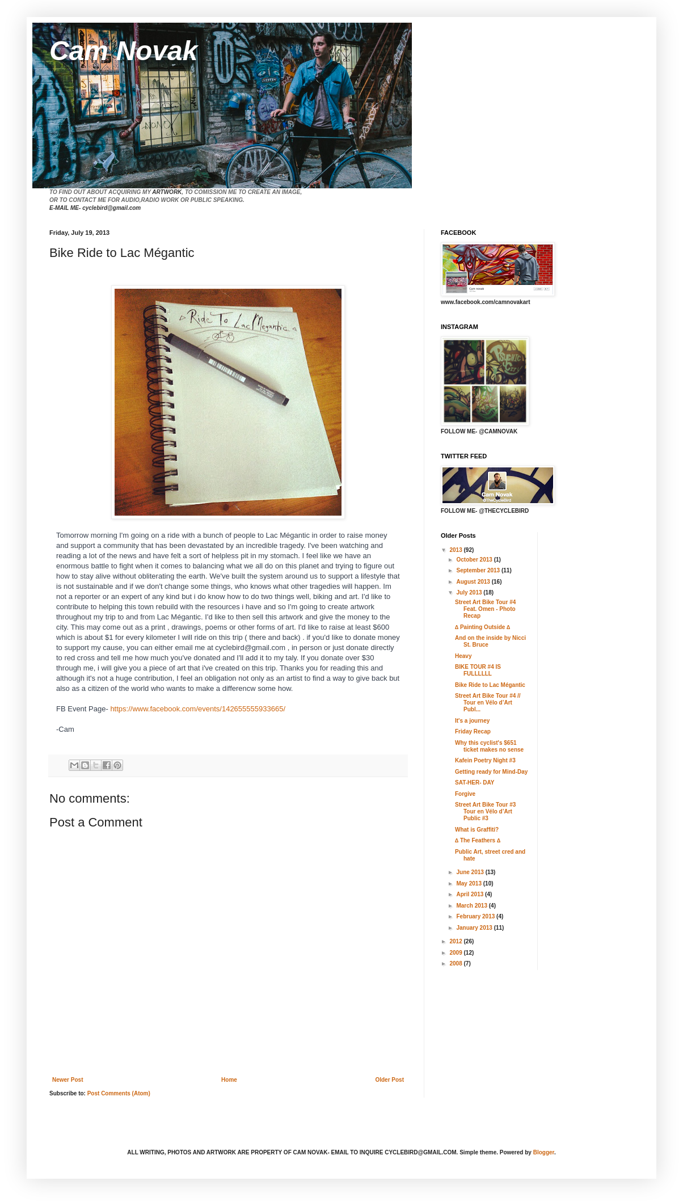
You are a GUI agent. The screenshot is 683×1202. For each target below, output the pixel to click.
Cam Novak (123, 51)
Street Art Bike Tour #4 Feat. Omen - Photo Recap (485, 609)
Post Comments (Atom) (118, 1093)
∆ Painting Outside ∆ (482, 627)
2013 (456, 550)
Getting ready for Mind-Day (491, 772)
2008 (456, 963)
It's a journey (472, 721)
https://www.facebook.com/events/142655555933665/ (197, 709)
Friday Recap (473, 731)
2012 (456, 941)
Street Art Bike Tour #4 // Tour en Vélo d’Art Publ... (488, 702)
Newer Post (67, 1080)
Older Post (389, 1080)
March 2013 (472, 905)
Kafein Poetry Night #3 (485, 760)
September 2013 (478, 570)
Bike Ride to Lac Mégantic (490, 685)
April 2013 (470, 894)
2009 (456, 953)
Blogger (543, 1152)
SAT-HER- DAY (474, 782)
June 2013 (470, 872)
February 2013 (476, 916)
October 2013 (475, 559)
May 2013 (469, 883)
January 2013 (475, 928)
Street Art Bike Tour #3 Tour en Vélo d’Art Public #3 (485, 811)
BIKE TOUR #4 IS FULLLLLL (478, 670)
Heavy (463, 656)
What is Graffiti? (477, 829)
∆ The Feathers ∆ (477, 840)
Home (229, 1080)
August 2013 (473, 582)
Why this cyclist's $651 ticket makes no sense (489, 746)
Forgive (465, 794)
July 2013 (469, 592)
